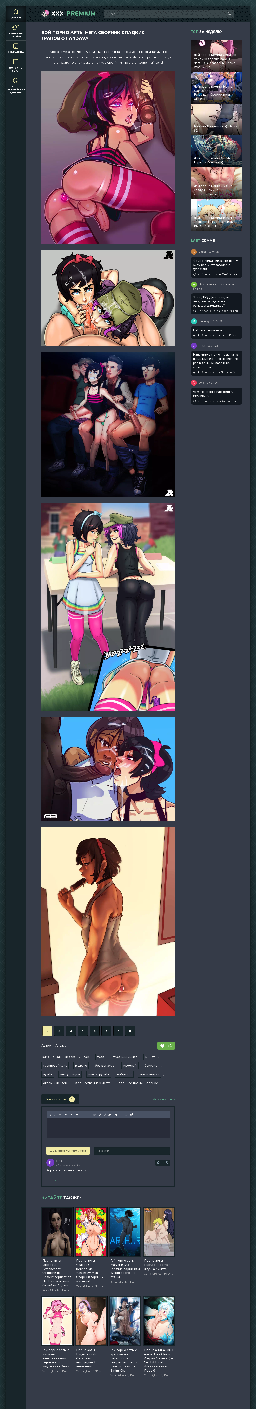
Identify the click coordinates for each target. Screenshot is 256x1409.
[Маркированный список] (82, 1114)
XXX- (73, 14)
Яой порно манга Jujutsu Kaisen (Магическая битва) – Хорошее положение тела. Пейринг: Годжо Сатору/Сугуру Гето (216, 335)
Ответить (53, 1180)
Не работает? (164, 1099)
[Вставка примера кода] (121, 1114)
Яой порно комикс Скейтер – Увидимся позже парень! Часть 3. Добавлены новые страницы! (216, 274)
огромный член (55, 1083)
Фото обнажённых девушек (16, 85)
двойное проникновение (138, 1083)
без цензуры (105, 1065)
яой (86, 1057)
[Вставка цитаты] (115, 1114)
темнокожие (149, 1074)
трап (100, 1057)
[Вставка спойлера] (126, 1114)
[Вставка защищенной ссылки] (109, 1114)
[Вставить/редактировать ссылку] (99, 1114)
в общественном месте (93, 1083)
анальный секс (64, 1057)
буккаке (151, 1065)
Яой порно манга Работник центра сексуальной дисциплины (216, 311)
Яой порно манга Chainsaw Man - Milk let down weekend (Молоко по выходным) (216, 372)
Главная (16, 13)
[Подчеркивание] (59, 1114)
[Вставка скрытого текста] (131, 1114)
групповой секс (55, 1065)
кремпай (130, 1065)
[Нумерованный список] (87, 1114)
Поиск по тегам (16, 65)
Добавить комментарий (68, 1151)
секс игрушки (98, 1074)
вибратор (124, 1074)
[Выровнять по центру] (71, 1114)
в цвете (81, 1065)
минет (150, 1057)
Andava (60, 1045)
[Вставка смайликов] (94, 1114)
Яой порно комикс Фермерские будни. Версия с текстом (216, 401)
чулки (47, 1074)
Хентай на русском (16, 31)
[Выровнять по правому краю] (76, 1114)
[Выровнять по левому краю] (66, 1114)
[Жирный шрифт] (49, 1114)
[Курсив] (54, 1114)
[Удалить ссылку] (104, 1114)
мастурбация (70, 1074)
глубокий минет (124, 1057)
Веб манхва (16, 48)
